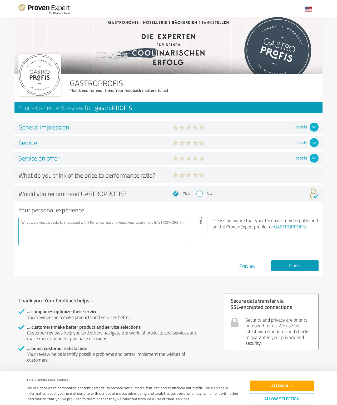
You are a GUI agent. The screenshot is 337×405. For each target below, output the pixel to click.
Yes (186, 193)
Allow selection (282, 369)
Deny (282, 385)
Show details (201, 395)
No (209, 193)
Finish (295, 265)
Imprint (33, 380)
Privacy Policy (53, 380)
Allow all (282, 356)
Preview (247, 266)
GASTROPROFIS (290, 226)
